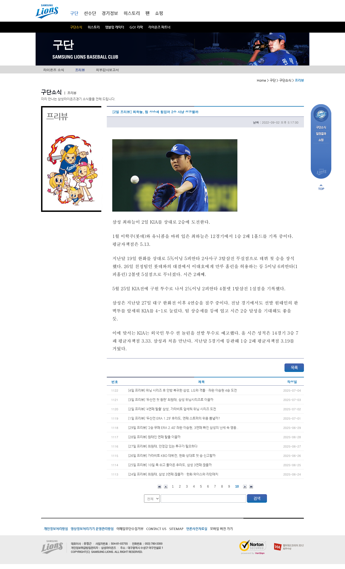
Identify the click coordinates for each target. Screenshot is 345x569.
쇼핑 (159, 13)
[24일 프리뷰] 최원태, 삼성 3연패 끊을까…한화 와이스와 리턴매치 (173, 474)
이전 (166, 486)
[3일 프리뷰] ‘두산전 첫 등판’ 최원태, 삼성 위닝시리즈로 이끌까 (170, 400)
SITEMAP (176, 529)
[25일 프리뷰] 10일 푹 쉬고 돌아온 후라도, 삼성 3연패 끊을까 (170, 465)
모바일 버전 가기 (221, 529)
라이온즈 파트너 (159, 27)
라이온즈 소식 (53, 69)
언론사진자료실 (196, 529)
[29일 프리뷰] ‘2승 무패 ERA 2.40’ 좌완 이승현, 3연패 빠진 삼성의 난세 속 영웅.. (183, 427)
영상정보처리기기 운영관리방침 (92, 529)
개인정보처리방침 (56, 529)
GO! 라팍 (136, 27)
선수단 (90, 13)
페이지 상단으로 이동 (321, 187)
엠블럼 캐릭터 (114, 27)
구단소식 (76, 27)
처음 (159, 486)
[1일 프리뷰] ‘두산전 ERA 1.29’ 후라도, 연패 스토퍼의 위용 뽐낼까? (174, 418)
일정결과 (321, 134)
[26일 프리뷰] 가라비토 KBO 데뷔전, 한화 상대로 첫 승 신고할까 (171, 455)
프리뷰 (80, 69)
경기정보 (110, 13)
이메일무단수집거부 (129, 529)
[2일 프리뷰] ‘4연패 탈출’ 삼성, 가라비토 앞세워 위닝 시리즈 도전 (172, 409)
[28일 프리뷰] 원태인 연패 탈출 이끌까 (154, 437)
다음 (245, 486)
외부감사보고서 (107, 69)
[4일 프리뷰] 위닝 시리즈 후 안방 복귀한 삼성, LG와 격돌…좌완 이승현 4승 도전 (182, 390)
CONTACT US (156, 529)
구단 (74, 13)
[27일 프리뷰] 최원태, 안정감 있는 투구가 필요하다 (162, 446)
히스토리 (94, 27)
